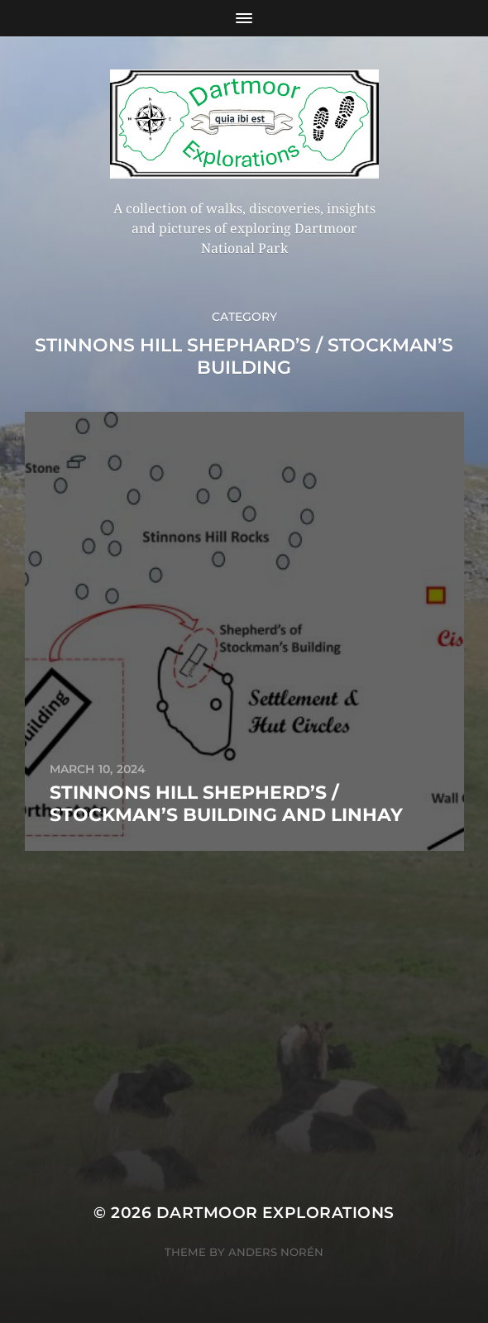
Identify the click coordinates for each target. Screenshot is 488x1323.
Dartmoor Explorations (275, 1212)
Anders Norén (275, 1252)
